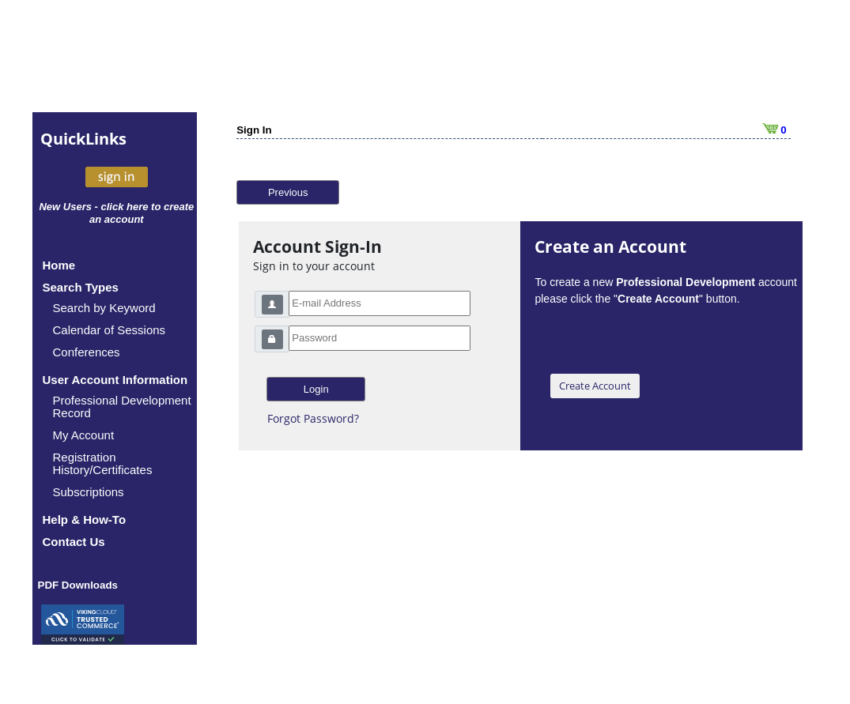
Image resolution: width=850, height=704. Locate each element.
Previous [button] (288, 192)
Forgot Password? (313, 418)
